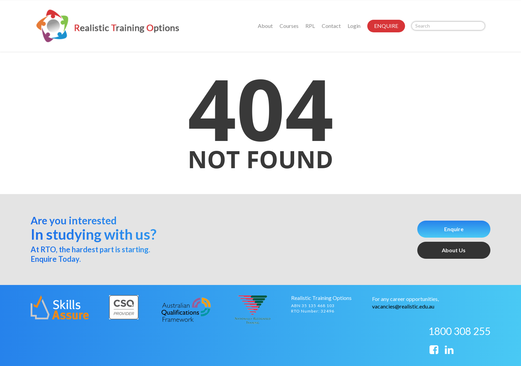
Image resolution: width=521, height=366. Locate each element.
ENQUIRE (386, 25)
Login (354, 25)
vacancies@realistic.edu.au (403, 306)
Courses (289, 25)
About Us (454, 250)
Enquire (454, 229)
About (265, 25)
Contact (331, 25)
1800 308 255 (459, 331)
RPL (310, 25)
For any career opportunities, (405, 299)
